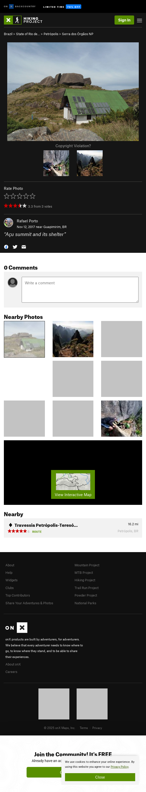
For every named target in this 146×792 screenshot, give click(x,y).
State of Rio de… (28, 34)
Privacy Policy (119, 767)
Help (8, 572)
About (9, 565)
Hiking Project (85, 580)
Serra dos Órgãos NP (77, 34)
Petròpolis (51, 34)
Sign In (124, 20)
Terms (84, 728)
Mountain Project (87, 565)
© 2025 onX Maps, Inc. (59, 728)
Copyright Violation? (73, 145)
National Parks (85, 603)
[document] (100, 770)
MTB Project (84, 572)
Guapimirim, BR (55, 227)
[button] (6, 246)
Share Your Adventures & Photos (29, 603)
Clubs (9, 588)
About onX (13, 664)
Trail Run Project (87, 588)
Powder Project (86, 595)
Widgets (11, 580)
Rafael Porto (27, 220)
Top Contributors (17, 595)
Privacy (97, 728)
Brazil (8, 34)
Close (100, 777)
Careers (11, 672)
